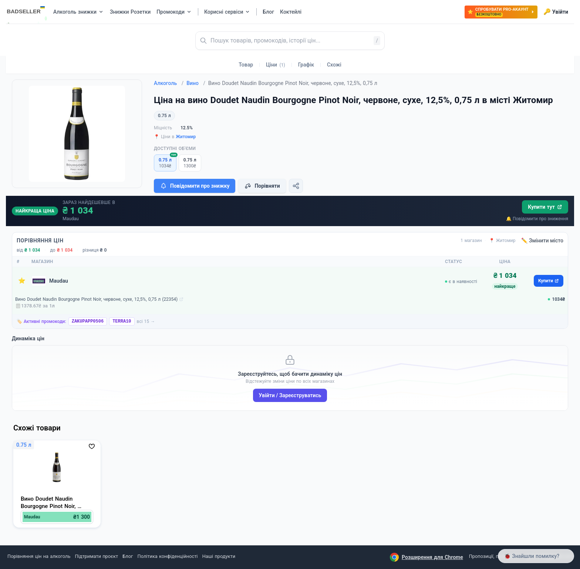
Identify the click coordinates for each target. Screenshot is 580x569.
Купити (548, 280)
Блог (127, 556)
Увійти (555, 11)
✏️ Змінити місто (542, 240)
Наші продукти (218, 556)
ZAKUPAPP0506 (88, 321)
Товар (246, 65)
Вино (195, 83)
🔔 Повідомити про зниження (537, 218)
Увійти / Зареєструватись (290, 395)
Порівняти (262, 186)
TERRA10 (121, 321)
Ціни (275, 65)
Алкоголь (168, 83)
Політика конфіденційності (168, 556)
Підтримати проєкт (96, 556)
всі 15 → (146, 321)
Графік (306, 65)
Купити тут (545, 207)
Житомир (186, 136)
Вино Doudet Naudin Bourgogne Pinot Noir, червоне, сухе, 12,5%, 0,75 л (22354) (96, 299)
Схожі (334, 65)
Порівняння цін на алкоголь (38, 556)
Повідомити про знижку (194, 186)
